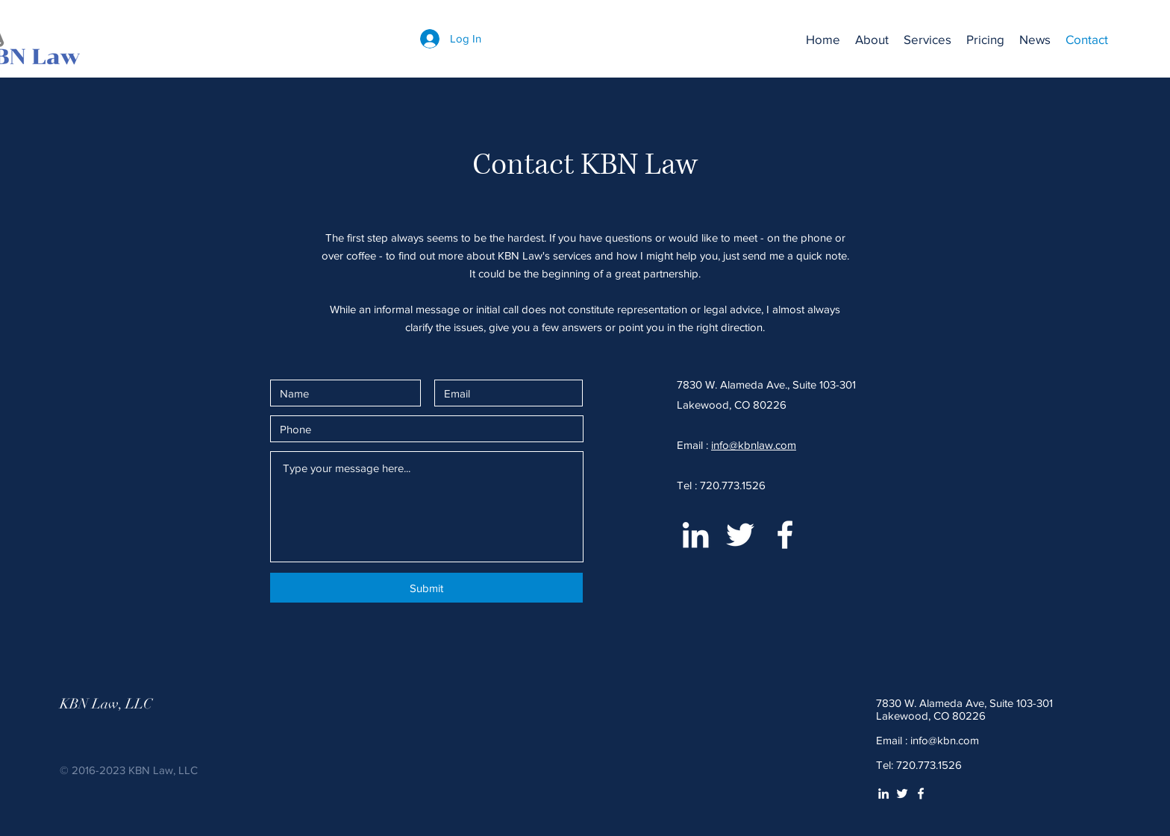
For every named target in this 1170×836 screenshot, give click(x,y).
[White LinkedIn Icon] (695, 534)
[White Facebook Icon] (785, 534)
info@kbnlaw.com (753, 445)
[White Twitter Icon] (740, 534)
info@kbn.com (944, 740)
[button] (927, 39)
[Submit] (426, 588)
